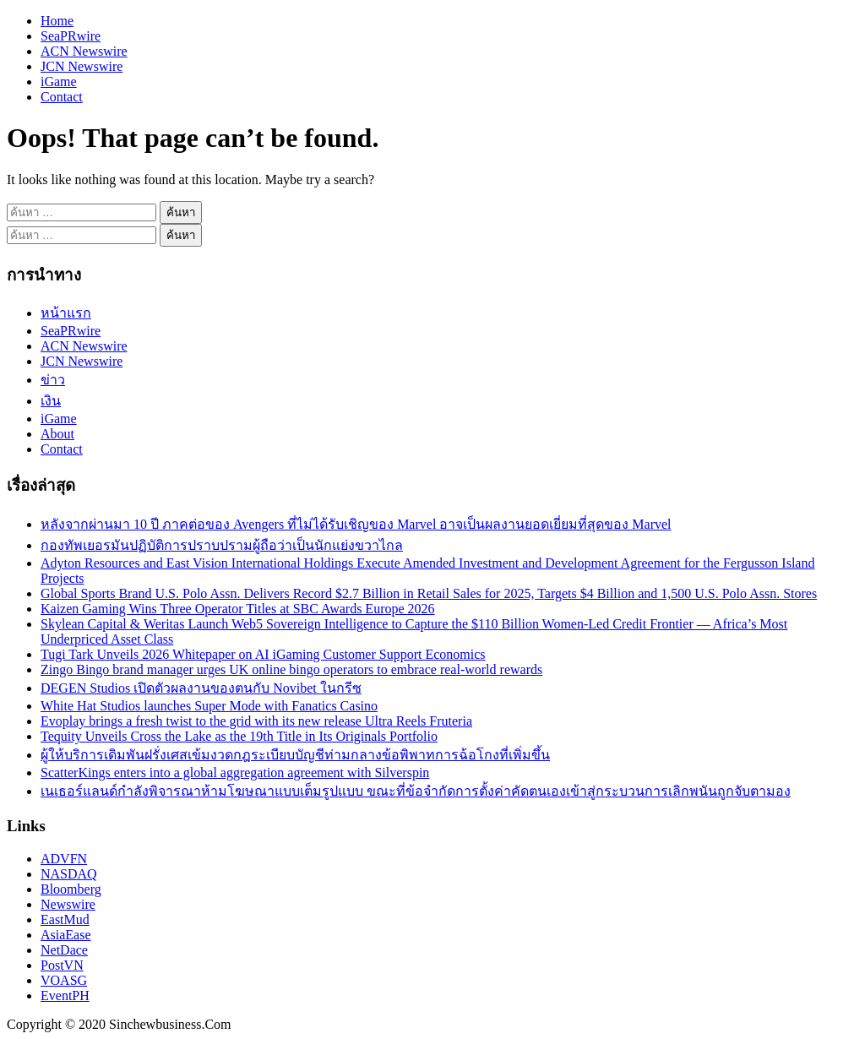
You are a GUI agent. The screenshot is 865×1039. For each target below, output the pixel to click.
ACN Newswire (84, 51)
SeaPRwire (71, 36)
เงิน (51, 401)
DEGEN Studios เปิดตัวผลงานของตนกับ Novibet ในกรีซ (201, 688)
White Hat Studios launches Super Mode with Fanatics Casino (209, 706)
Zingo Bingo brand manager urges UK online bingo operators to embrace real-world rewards (291, 669)
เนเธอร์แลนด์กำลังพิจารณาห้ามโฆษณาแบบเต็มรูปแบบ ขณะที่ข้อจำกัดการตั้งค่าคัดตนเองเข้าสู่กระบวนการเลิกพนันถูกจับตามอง (416, 791)
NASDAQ (69, 874)
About (57, 434)
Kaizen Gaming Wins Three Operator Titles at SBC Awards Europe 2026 (238, 608)
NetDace (64, 950)
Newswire (68, 904)
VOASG (64, 980)
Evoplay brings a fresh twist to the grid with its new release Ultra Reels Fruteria (256, 721)
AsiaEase (66, 934)
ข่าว (53, 380)
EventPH (65, 995)
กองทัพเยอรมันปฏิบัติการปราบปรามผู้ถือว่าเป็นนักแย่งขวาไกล (222, 545)
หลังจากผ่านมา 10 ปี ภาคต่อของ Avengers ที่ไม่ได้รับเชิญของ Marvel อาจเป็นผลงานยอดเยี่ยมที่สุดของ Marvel (356, 524)
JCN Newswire (81, 66)
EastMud (65, 919)
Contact (62, 97)
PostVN (62, 965)
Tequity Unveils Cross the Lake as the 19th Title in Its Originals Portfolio (239, 736)
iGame (59, 81)
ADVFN (64, 858)
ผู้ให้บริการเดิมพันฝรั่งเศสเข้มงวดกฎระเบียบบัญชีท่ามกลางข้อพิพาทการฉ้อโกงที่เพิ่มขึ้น (295, 755)
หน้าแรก (66, 313)
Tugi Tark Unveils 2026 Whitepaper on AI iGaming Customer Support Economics (263, 654)
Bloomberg (71, 889)
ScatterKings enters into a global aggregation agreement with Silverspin (235, 772)
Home (57, 21)
